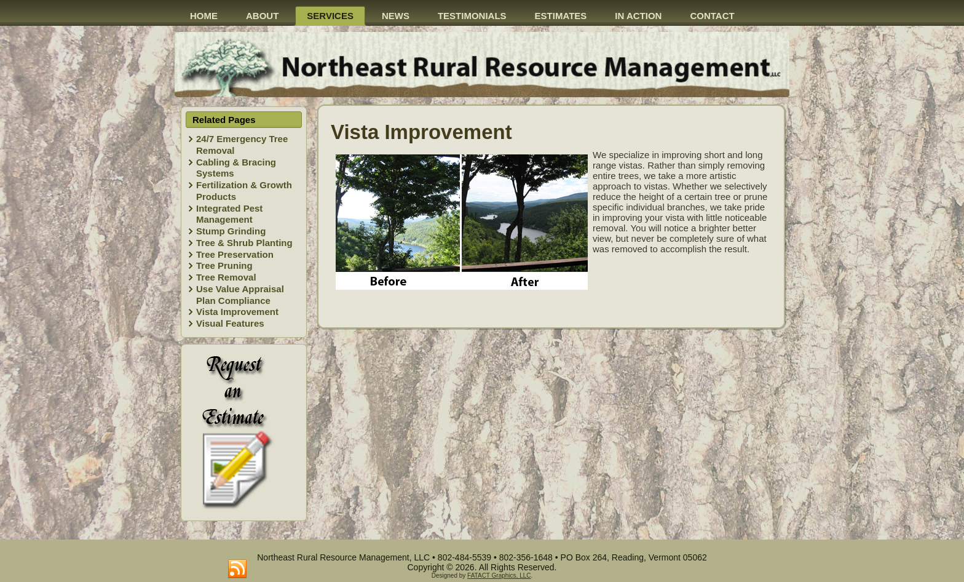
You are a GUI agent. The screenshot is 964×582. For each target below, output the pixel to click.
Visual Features (230, 323)
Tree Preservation (235, 254)
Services (330, 15)
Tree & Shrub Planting (244, 242)
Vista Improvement (237, 311)
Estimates (561, 15)
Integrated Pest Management (229, 214)
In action (638, 15)
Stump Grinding (231, 231)
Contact (712, 15)
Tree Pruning (224, 265)
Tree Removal (226, 277)
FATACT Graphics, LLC (499, 575)
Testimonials (472, 15)
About (262, 15)
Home (204, 15)
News (395, 15)
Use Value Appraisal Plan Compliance (240, 295)
